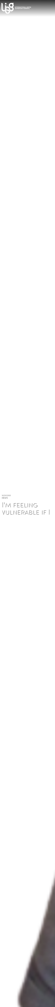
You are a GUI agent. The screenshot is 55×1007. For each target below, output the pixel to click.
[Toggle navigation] (52, 7)
